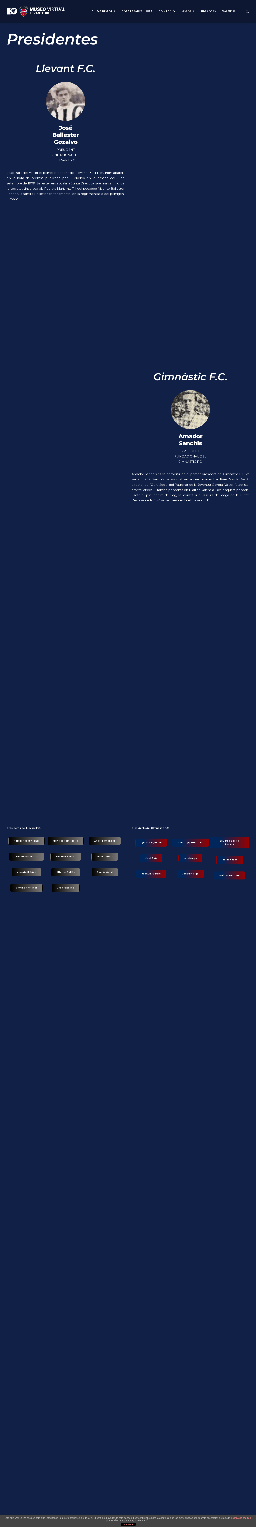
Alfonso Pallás (66, 872)
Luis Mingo (190, 858)
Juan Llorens (105, 856)
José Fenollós (65, 887)
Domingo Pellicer (26, 887)
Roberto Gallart (66, 856)
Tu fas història (103, 11)
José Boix (151, 858)
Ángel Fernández (104, 840)
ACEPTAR (128, 1524)
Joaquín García (151, 873)
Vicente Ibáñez (26, 872)
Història (187, 11)
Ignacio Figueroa (151, 842)
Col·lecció (167, 11)
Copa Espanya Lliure (137, 11)
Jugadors (208, 11)
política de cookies (241, 1518)
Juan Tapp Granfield (190, 842)
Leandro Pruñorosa (26, 856)
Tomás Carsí (105, 872)
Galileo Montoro (229, 875)
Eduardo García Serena (230, 842)
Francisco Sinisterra (65, 840)
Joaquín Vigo (190, 873)
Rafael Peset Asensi (26, 840)
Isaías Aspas (230, 859)
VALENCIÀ (229, 11)
